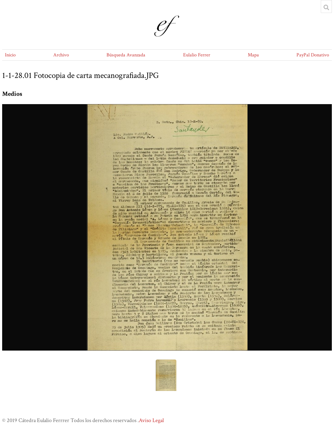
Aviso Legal (151, 420)
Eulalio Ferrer (196, 55)
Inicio (10, 55)
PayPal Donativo (312, 55)
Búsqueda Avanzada (126, 55)
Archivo (61, 55)
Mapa (253, 55)
